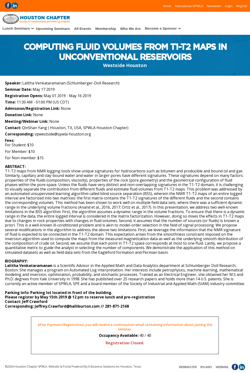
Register (241, 6)
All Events (82, 28)
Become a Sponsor (161, 28)
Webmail (222, 367)
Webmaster (188, 367)
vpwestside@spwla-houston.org (63, 134)
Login (228, 6)
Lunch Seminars (16, 28)
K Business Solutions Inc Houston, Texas (114, 367)
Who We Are (130, 28)
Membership (105, 28)
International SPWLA (189, 6)
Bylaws (206, 367)
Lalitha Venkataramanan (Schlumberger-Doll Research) (70, 83)
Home (167, 6)
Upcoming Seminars (53, 28)
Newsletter (214, 6)
